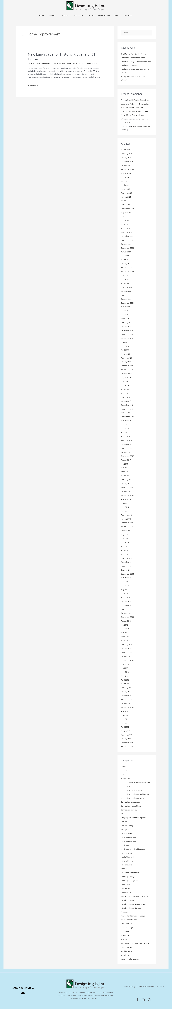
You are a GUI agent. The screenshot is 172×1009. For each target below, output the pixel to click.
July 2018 (125, 424)
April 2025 (125, 185)
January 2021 (126, 326)
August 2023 (126, 252)
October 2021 (126, 299)
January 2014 (126, 601)
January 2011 (126, 738)
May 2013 (125, 632)
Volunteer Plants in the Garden (133, 58)
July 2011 (125, 715)
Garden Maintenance (129, 837)
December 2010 (127, 742)
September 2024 (127, 209)
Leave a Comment (35, 63)
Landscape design (128, 876)
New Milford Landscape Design (133, 915)
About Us (79, 15)
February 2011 (127, 734)
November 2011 (127, 699)
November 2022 (127, 267)
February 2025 (127, 193)
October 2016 (126, 491)
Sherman (124, 939)
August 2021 (126, 307)
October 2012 (126, 656)
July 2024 (125, 216)
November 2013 (127, 609)
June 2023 (125, 256)
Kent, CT (124, 868)
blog (122, 774)
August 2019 (126, 377)
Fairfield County (127, 825)
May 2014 (125, 589)
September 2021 (127, 303)
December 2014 (127, 562)
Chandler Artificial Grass (130, 111)
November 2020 (127, 334)
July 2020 (125, 342)
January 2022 (126, 291)
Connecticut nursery (129, 809)
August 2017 (126, 460)
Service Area (104, 15)
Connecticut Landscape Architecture (135, 793)
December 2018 (127, 405)
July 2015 (125, 538)
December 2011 (127, 695)
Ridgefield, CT (126, 931)
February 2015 (127, 558)
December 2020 (127, 330)
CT (122, 813)
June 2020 (125, 346)
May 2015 (125, 546)
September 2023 (127, 248)
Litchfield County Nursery (131, 907)
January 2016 (126, 518)
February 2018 (127, 440)
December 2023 (127, 236)
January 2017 (126, 483)
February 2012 (127, 687)
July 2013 (125, 624)
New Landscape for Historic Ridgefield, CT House (64, 56)
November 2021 (127, 295)
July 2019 (125, 381)
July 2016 (125, 503)
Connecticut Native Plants (131, 805)
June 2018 (125, 428)
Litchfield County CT (129, 899)
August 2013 (126, 620)
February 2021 (127, 322)
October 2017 (126, 452)
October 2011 (126, 703)
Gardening (125, 844)
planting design (127, 927)
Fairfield (124, 821)
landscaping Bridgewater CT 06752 (135, 896)
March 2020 (126, 354)
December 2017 (127, 444)
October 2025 (126, 165)
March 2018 (126, 436)
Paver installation (128, 923)
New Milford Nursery (129, 919)
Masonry (124, 911)
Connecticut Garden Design (55, 63)
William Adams (127, 119)
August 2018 (126, 420)
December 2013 (127, 605)
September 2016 (127, 495)
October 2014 (126, 569)
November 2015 (127, 526)
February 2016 (127, 515)
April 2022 (125, 283)
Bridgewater (126, 778)
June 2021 (125, 314)
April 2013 (125, 636)
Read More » (33, 87)
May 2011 (125, 722)
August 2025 (126, 173)
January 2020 (126, 362)
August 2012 (126, 664)
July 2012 (125, 667)
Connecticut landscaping (76, 63)
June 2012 (125, 671)
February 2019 (127, 397)
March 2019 (126, 393)
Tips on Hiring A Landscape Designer (135, 943)
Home (41, 15)
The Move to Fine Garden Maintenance (136, 54)
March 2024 (126, 228)
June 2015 (125, 542)
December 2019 (127, 365)
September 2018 (127, 416)
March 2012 (126, 683)
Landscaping (126, 892)
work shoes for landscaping (132, 958)
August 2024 (126, 212)
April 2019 (125, 389)
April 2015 (125, 550)
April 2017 (125, 471)
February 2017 (127, 479)
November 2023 (127, 240)
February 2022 (127, 287)
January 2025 (126, 197)
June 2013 (125, 628)
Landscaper (125, 884)
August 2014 (126, 577)
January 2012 (126, 691)
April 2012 (125, 679)
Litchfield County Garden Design (134, 903)
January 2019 (126, 401)
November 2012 (127, 652)
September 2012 (127, 660)
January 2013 (126, 648)
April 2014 (125, 593)
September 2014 (127, 573)
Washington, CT (127, 950)
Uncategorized (127, 946)
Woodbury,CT (126, 954)
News (116, 15)
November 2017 (127, 448)
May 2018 (125, 432)
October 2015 (126, 530)
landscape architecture (130, 872)
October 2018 (126, 413)
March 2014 (126, 597)
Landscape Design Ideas (130, 880)
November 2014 (127, 566)
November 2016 (127, 487)
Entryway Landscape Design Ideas (134, 817)
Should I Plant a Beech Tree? (138, 100)
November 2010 (127, 746)
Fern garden (126, 829)
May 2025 (125, 181)
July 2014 (125, 581)
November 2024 (127, 201)
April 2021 (125, 318)
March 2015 (126, 554)
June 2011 (125, 718)
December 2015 (127, 522)
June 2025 (125, 177)
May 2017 (125, 467)
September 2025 (127, 169)
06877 (123, 766)
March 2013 (126, 640)
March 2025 (126, 189)
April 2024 (125, 224)
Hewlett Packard (127, 856)
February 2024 (127, 232)
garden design (126, 833)
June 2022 (125, 279)
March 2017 (126, 475)
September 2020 (127, 338)
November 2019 (127, 369)
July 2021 (125, 311)
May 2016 (125, 511)
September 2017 (127, 456)
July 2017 (125, 463)
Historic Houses (127, 860)
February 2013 (127, 644)
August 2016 (126, 499)
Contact (128, 15)
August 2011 (126, 711)
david (123, 104)
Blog (91, 15)
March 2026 (126, 150)
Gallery (66, 15)
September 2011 (127, 707)
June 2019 (125, 385)
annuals (124, 770)
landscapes (125, 888)
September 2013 (127, 617)
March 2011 (126, 730)
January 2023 (126, 263)
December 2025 (127, 162)
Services (53, 15)
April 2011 (125, 726)
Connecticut (125, 786)
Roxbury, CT (126, 935)
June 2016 (125, 507)
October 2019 (126, 373)
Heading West (126, 852)
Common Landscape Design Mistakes (136, 782)
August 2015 (126, 534)
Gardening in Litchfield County (133, 848)
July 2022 (125, 275)
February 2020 (127, 358)
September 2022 (127, 271)
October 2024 (126, 205)
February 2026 (127, 154)
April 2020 (125, 350)
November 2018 (127, 409)
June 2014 (125, 585)
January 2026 (126, 158)
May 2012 (125, 675)
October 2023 (126, 244)
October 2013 (126, 613)
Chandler (124, 126)
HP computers (126, 864)
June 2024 (125, 220)
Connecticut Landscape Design (133, 797)
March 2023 (126, 259)
